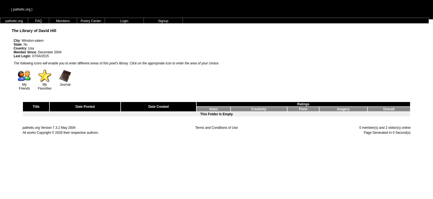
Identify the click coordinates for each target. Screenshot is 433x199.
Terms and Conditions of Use (216, 128)
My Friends (24, 85)
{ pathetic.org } (21, 9)
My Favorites (44, 85)
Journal (65, 83)
